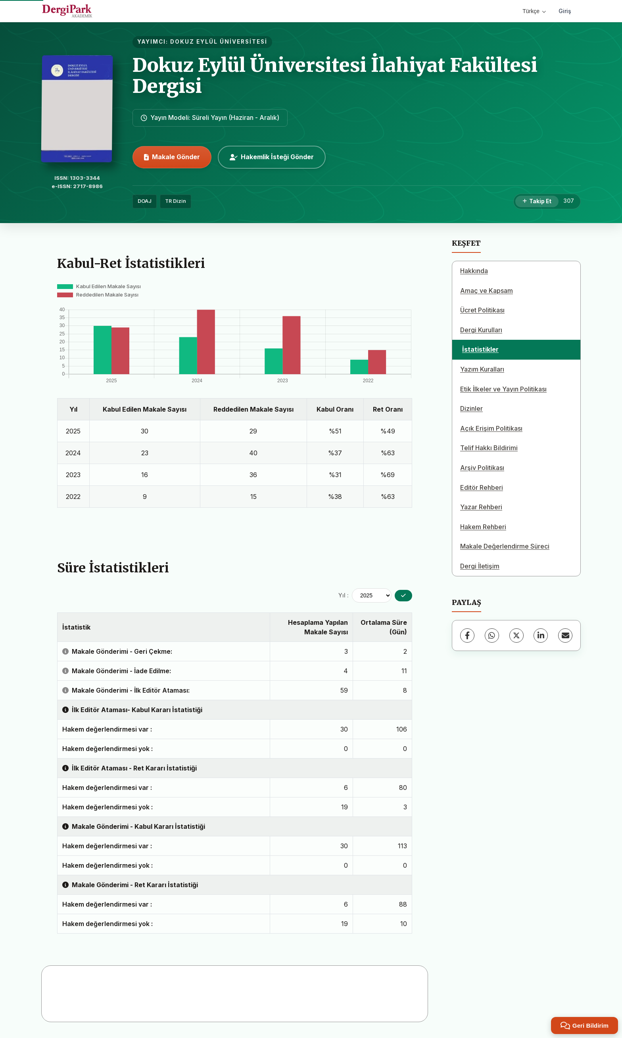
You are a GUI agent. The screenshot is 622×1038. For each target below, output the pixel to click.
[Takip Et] (537, 202)
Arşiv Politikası (482, 468)
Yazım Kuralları (482, 369)
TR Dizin (175, 201)
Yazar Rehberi (481, 507)
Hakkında (474, 271)
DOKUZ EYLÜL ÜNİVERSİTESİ (218, 42)
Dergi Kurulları (481, 330)
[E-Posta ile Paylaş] (565, 635)
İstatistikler (480, 349)
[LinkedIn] (541, 635)
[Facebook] (467, 635)
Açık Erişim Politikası (491, 428)
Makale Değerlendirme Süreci (504, 546)
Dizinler (471, 408)
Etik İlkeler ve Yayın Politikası (503, 389)
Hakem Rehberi (483, 527)
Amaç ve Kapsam (486, 291)
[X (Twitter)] (516, 635)
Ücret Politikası (482, 310)
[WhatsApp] (492, 635)
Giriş (565, 11)
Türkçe (534, 11)
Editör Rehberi (481, 487)
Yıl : (343, 595)
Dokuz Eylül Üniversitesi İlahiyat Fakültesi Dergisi (335, 75)
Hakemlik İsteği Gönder (272, 157)
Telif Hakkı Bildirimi (489, 448)
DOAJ (145, 201)
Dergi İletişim (479, 566)
